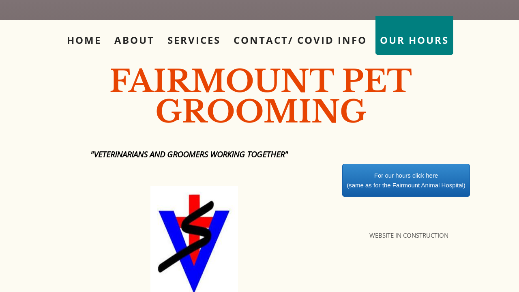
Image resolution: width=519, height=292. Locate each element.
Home (84, 40)
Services (194, 40)
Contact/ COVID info (300, 40)
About (134, 40)
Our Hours (414, 40)
